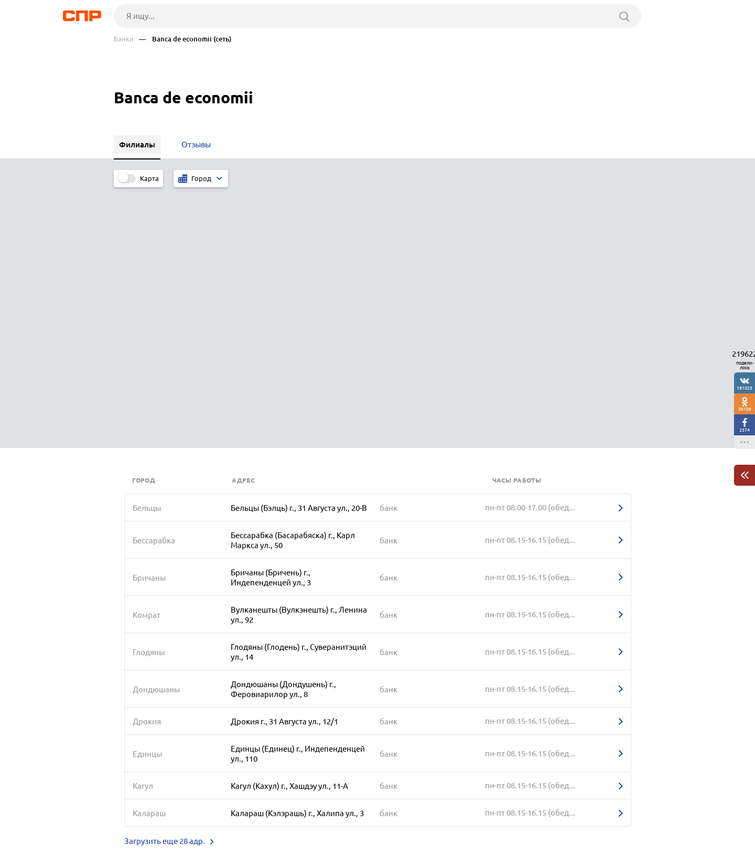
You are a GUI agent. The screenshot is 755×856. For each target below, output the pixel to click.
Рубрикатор (133, 817)
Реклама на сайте (272, 817)
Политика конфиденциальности (254, 847)
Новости (198, 817)
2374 (744, 430)
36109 (744, 409)
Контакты (348, 817)
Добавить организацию (594, 816)
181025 (744, 388)
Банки (124, 39)
